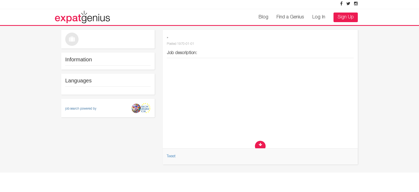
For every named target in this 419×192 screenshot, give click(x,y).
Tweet (171, 156)
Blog (263, 17)
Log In (318, 17)
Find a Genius (290, 17)
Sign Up (345, 17)
